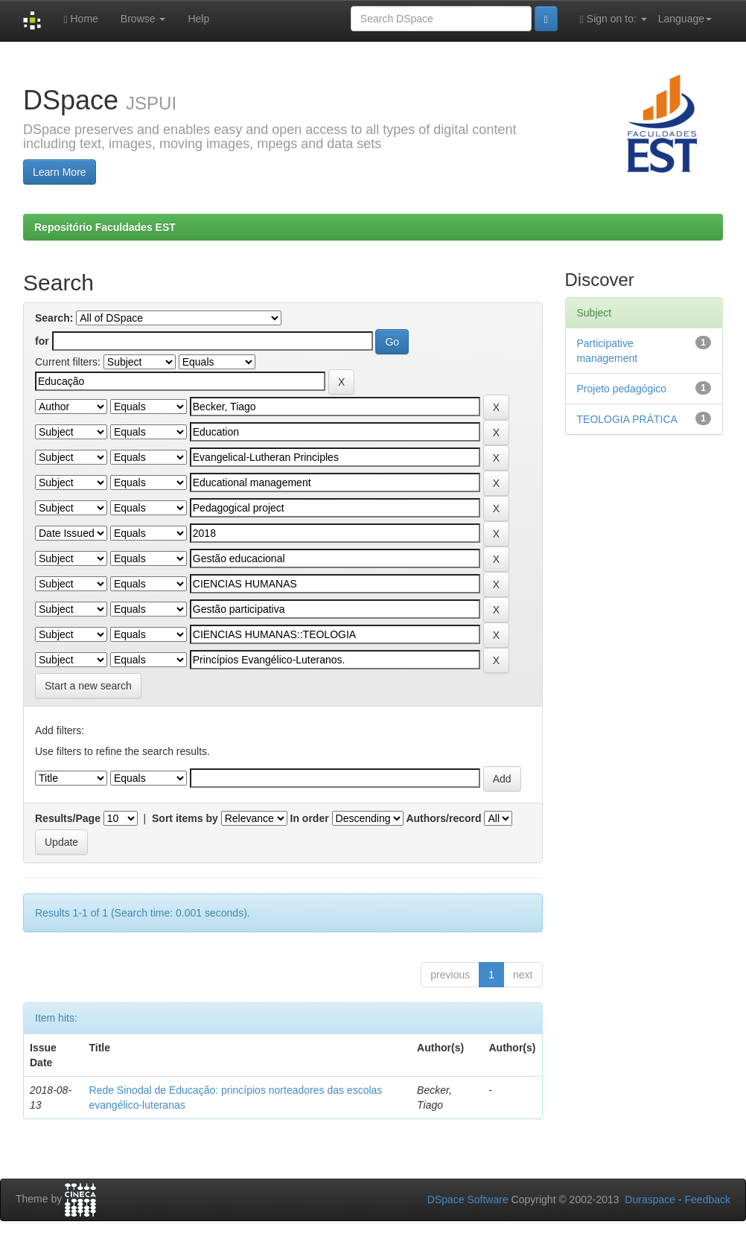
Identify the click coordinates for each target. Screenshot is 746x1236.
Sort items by (185, 818)
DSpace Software (468, 1199)
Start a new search (88, 686)
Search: (54, 318)
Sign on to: (613, 19)
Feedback (707, 1199)
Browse (143, 19)
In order (309, 818)
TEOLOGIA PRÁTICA (627, 419)
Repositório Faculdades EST (105, 227)
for (42, 341)
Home (80, 19)
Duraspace (650, 1199)
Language (685, 19)
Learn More (59, 172)
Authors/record (443, 818)
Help (198, 19)
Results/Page (68, 818)
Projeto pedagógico (622, 389)
